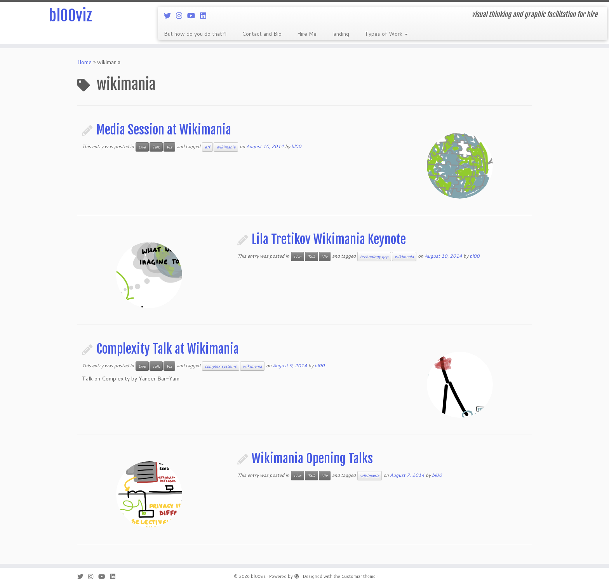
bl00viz (70, 15)
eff (207, 147)
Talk (156, 147)
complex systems (221, 366)
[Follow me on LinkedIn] (205, 15)
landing (340, 34)
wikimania (225, 147)
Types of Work (386, 34)
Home (84, 62)
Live (142, 147)
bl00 (296, 146)
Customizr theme (358, 576)
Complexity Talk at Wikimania (167, 349)
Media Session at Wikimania (163, 130)
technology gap (374, 256)
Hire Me (307, 34)
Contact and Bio (262, 34)
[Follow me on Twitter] (170, 15)
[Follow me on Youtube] (193, 15)
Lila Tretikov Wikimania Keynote (329, 239)
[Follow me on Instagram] (181, 15)
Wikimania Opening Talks (312, 458)
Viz (169, 147)
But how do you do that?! (195, 34)
